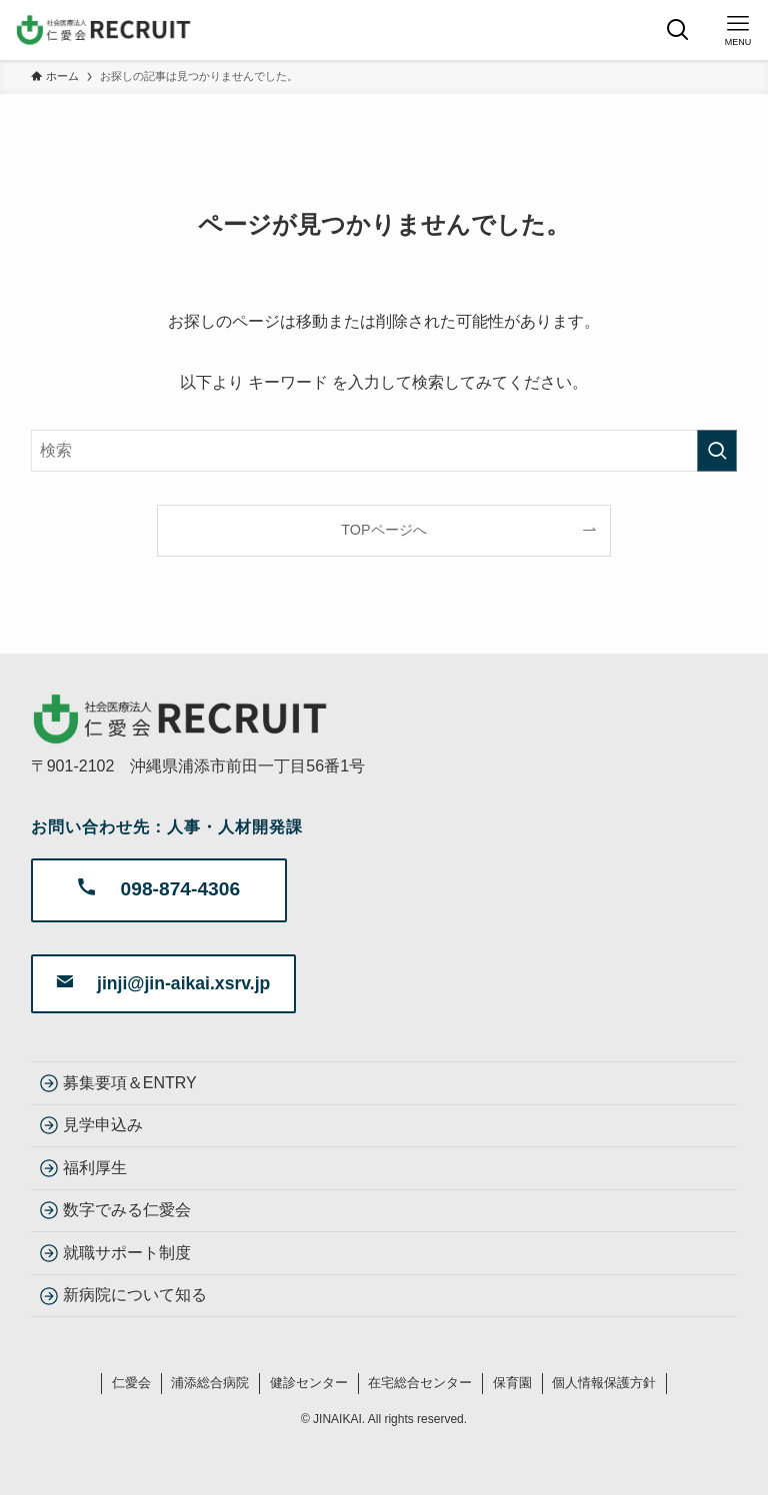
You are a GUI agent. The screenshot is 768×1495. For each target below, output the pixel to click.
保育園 (512, 1382)
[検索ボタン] (678, 30)
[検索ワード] (384, 451)
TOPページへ (383, 530)
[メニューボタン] (738, 30)
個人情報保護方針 (604, 1382)
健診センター (309, 1382)
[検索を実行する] (717, 451)
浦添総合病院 (210, 1382)
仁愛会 (131, 1382)
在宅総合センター (420, 1382)
